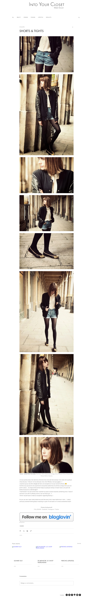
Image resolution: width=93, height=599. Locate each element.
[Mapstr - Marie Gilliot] (75, 595)
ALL (13, 17)
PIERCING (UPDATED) (67, 561)
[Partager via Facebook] (20, 531)
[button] (79, 17)
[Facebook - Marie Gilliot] (72, 595)
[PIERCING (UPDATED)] (70, 552)
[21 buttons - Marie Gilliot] (69, 595)
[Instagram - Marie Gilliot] (67, 595)
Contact (62, 595)
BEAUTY (19, 17)
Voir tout (79, 543)
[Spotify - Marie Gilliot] (77, 595)
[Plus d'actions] (73, 27)
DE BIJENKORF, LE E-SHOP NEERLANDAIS (45, 561)
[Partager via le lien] (31, 531)
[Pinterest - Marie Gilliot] (80, 595)
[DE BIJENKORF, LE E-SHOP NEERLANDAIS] (46, 552)
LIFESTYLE (40, 17)
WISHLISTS (48, 17)
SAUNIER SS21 (18, 561)
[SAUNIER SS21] (22, 552)
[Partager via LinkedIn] (27, 531)
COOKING (26, 17)
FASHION (33, 17)
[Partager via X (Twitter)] (23, 531)
